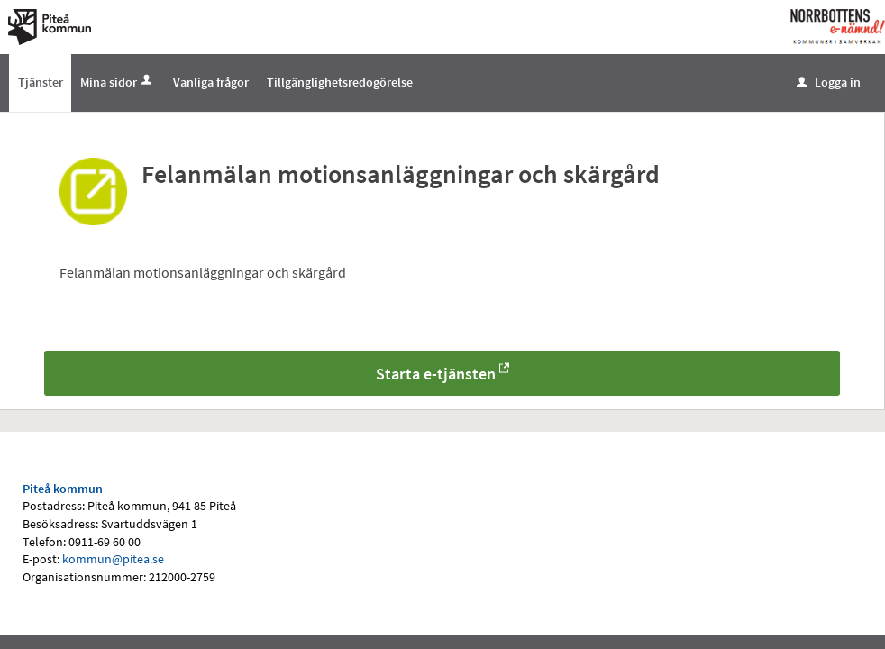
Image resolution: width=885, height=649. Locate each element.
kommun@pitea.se (113, 559)
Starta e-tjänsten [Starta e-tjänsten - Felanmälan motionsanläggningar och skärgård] (436, 373)
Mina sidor (117, 82)
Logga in (829, 82)
